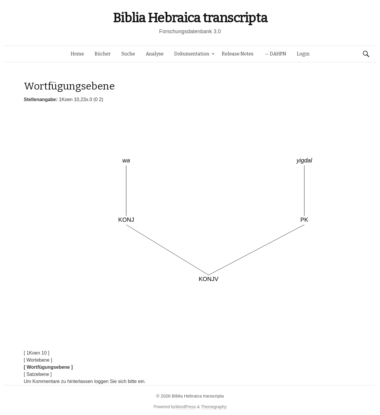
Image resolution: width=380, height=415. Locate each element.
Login (303, 54)
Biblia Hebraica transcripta (190, 17)
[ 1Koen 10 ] (36, 352)
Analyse (155, 54)
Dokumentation (191, 54)
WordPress (185, 406)
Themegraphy (214, 406)
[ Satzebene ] (38, 374)
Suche (128, 54)
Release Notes (238, 54)
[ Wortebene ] (38, 360)
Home (77, 54)
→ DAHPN (275, 54)
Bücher (103, 54)
